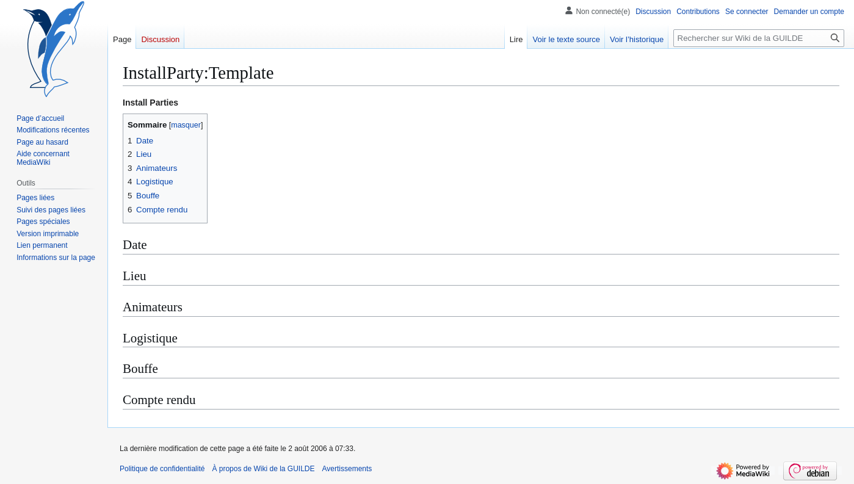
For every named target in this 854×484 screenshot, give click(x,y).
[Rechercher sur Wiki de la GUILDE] (758, 38)
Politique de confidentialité (162, 468)
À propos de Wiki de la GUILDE (263, 468)
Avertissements (347, 468)
